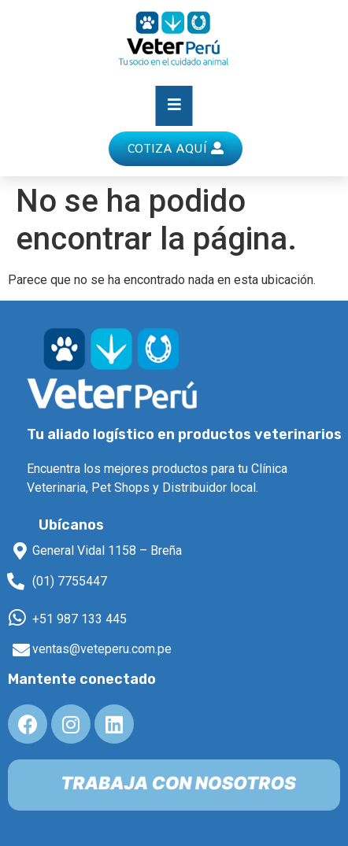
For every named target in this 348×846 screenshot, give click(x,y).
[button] (175, 148)
